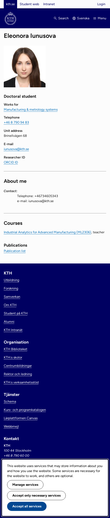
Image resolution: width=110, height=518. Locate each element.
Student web (29, 4)
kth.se (10, 4)
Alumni (9, 322)
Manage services (25, 485)
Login (101, 4)
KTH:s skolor (13, 357)
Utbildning (11, 280)
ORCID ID (11, 162)
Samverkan (12, 297)
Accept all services (26, 506)
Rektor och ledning (18, 374)
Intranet (49, 4)
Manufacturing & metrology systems (31, 109)
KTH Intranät (13, 330)
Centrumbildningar (18, 366)
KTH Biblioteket (15, 349)
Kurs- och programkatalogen (25, 410)
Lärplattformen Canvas (21, 418)
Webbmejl (11, 426)
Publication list (15, 251)
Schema (10, 401)
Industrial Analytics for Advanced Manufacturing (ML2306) (47, 232)
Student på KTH (16, 313)
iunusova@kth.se (16, 149)
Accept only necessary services (36, 495)
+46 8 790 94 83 (16, 122)
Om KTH (10, 305)
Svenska (83, 18)
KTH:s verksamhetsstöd (21, 382)
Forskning (11, 288)
